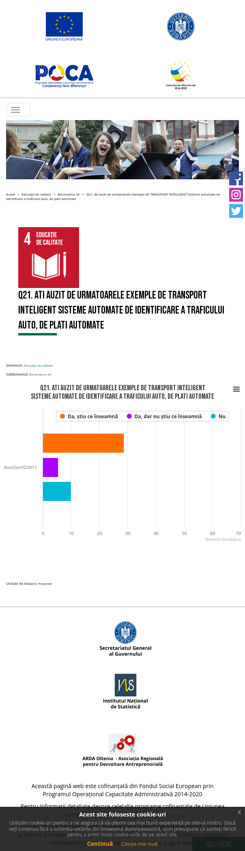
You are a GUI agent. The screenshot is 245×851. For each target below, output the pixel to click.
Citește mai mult (139, 843)
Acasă (10, 194)
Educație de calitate (36, 194)
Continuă (100, 843)
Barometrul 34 (69, 194)
